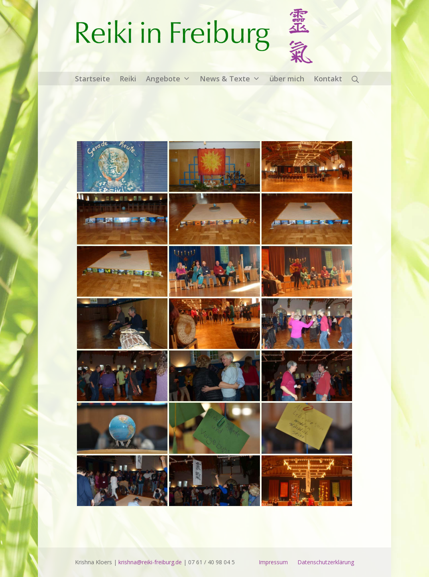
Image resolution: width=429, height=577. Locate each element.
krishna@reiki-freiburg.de (150, 562)
